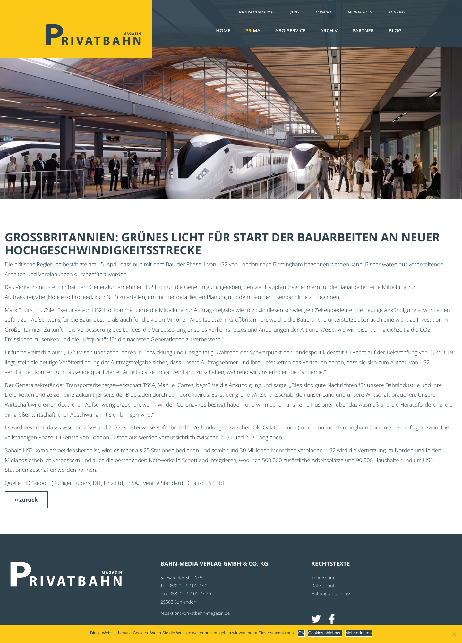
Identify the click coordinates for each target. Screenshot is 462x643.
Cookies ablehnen (325, 632)
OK (301, 632)
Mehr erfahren (359, 632)
